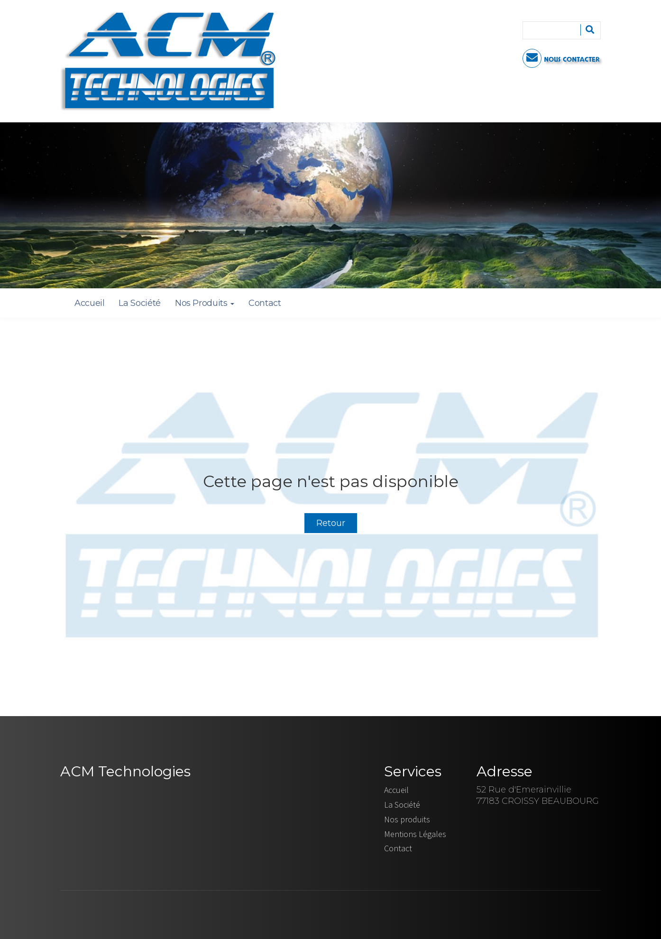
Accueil (89, 303)
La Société (139, 303)
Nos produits (407, 819)
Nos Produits (204, 303)
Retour (330, 523)
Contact (264, 303)
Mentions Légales (415, 834)
